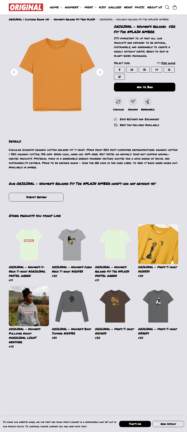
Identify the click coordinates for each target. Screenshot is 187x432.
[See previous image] (14, 72)
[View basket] (174, 7)
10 (131, 69)
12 (144, 69)
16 (169, 69)
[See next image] (99, 72)
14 (156, 69)
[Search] (167, 7)
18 (119, 77)
